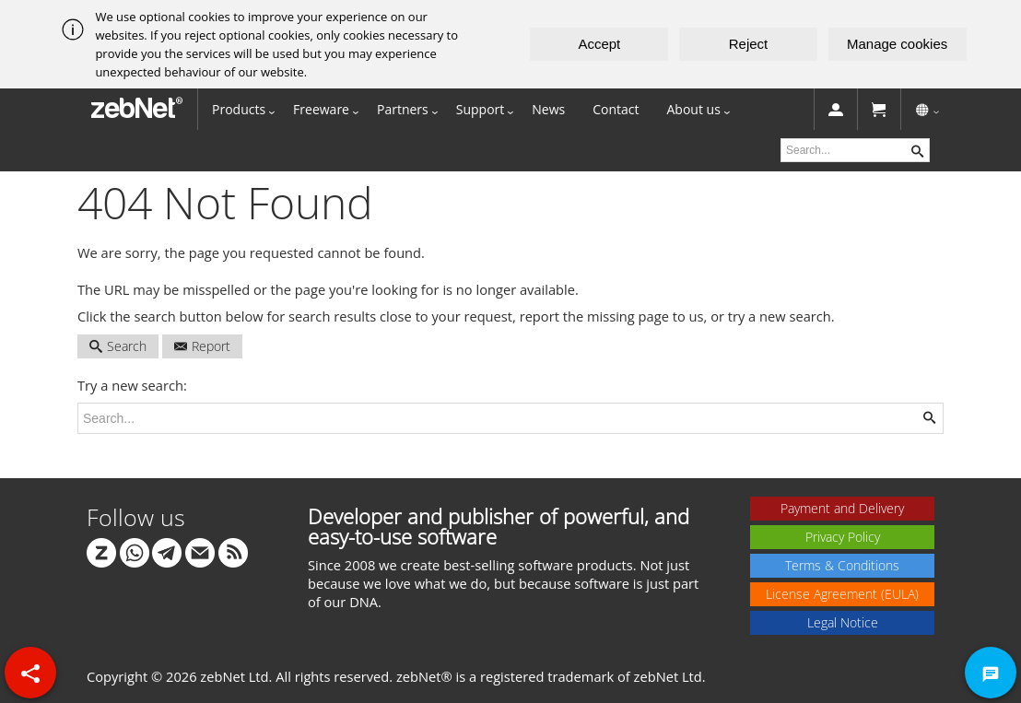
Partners (402, 109)
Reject (749, 44)
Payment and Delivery (842, 508)
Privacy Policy (842, 536)
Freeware (321, 109)
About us (694, 109)
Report (202, 346)
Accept (599, 44)
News (548, 109)
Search (118, 346)
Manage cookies (897, 44)
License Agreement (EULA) (842, 594)
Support (480, 109)
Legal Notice (842, 622)
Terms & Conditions (842, 565)
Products (238, 109)
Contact (616, 109)
